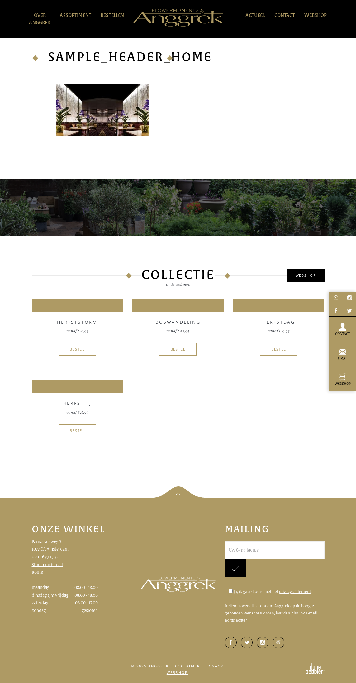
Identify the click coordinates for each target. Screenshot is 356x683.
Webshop (315, 15)
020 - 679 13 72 (45, 557)
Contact (284, 15)
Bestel (77, 349)
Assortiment (75, 15)
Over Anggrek (39, 19)
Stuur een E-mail (47, 564)
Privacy (214, 666)
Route (37, 572)
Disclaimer (186, 666)
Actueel (255, 15)
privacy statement (295, 591)
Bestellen (112, 15)
